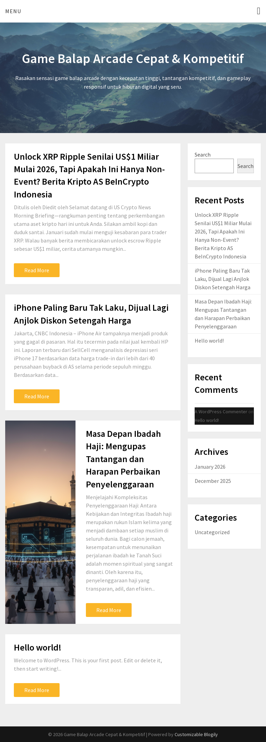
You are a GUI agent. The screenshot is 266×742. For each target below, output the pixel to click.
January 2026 (210, 466)
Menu (13, 11)
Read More (36, 270)
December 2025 (213, 480)
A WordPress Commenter (221, 411)
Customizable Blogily (196, 734)
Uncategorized (212, 532)
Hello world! (37, 647)
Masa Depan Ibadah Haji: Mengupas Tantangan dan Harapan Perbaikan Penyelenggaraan (123, 459)
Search (203, 154)
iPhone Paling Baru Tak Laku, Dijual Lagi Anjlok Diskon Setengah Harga (222, 279)
